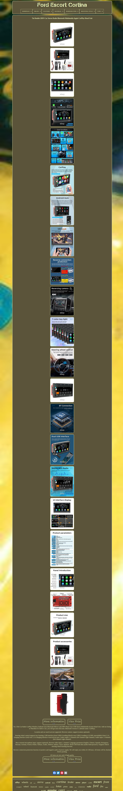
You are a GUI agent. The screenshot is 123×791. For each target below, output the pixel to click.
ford (95, 786)
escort (98, 782)
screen (52, 787)
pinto (65, 786)
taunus (41, 787)
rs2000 (90, 783)
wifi (31, 783)
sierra (40, 782)
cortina (61, 782)
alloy (17, 782)
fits (101, 786)
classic (81, 787)
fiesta (53, 783)
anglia (106, 787)
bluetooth (33, 787)
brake (71, 782)
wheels (25, 782)
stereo (78, 782)
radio (89, 786)
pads (34, 783)
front (106, 782)
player (84, 783)
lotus (58, 786)
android (47, 783)
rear (76, 787)
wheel (26, 786)
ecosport (19, 787)
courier (47, 787)
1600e (71, 787)
